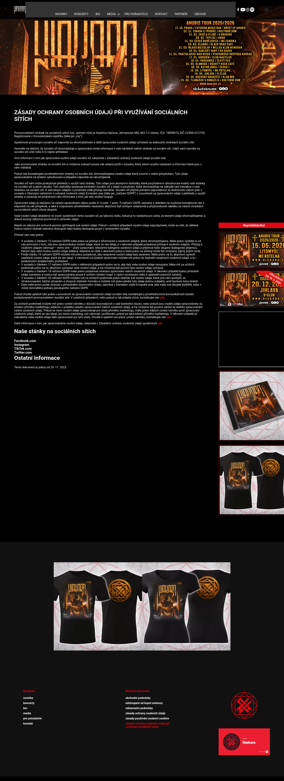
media (111, 6)
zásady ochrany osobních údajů (145, 706)
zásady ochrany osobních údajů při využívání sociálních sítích (147, 718)
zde (162, 290)
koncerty (81, 6)
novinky (61, 6)
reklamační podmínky (139, 701)
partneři (181, 6)
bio (98, 6)
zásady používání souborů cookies (147, 711)
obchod (200, 6)
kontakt (161, 6)
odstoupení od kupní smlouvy (144, 696)
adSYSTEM (161, 777)
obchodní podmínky (138, 691)
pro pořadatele (136, 6)
